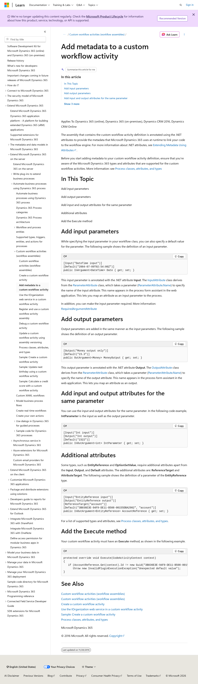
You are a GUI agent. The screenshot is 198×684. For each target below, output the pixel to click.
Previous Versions (33, 675)
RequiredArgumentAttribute (79, 309)
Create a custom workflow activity (83, 604)
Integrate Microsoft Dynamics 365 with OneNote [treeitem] (27, 531)
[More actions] (184, 34)
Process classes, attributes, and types (138, 168)
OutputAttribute (162, 367)
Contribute (66, 675)
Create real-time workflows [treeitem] (31, 410)
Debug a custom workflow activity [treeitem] (34, 326)
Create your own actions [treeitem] (30, 415)
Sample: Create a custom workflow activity (88, 614)
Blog (50, 675)
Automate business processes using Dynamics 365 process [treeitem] (31, 198)
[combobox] (25, 39)
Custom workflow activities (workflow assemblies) (97, 34)
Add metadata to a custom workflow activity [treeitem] (33, 287)
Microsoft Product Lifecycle (104, 16)
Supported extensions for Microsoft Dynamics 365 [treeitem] (24, 137)
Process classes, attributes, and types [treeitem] (34, 350)
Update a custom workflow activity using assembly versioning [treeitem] (32, 337)
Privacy (80, 675)
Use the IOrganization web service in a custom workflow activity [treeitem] (32, 299)
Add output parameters (77, 93)
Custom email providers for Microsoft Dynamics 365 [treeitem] (28, 462)
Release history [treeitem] (15, 60)
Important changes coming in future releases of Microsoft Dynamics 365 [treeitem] (27, 78)
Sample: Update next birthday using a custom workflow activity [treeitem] (32, 371)
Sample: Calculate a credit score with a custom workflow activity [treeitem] (33, 385)
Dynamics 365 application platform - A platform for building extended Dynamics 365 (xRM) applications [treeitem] (29, 122)
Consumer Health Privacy (105, 675)
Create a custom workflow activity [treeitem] (33, 278)
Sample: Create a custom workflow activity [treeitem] (33, 359)
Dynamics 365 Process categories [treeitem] (29, 210)
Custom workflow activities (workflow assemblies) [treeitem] (29, 265)
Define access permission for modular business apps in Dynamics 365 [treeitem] (26, 542)
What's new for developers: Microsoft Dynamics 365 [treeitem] (22, 68)
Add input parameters (76, 88)
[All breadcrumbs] (64, 34)
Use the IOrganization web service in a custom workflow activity (102, 609)
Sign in (190, 4)
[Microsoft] (6, 5)
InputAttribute (156, 280)
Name (167, 285)
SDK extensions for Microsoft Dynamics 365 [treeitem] (23, 613)
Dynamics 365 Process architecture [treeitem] (29, 220)
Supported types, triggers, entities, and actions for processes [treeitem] (30, 241)
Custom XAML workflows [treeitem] (30, 395)
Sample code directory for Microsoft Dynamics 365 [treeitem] (27, 584)
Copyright (115, 636)
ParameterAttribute (85, 285)
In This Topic (71, 83)
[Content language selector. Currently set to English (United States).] (21, 667)
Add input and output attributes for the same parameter (95, 98)
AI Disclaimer (11, 675)
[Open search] (180, 5)
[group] (124, 565)
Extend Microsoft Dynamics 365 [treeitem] (28, 111)
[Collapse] (45, 31)
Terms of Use (134, 675)
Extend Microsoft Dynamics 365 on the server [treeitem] (28, 166)
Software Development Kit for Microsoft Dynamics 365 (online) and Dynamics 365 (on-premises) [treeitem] (26, 50)
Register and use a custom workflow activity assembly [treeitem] (34, 313)
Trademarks (152, 675)
